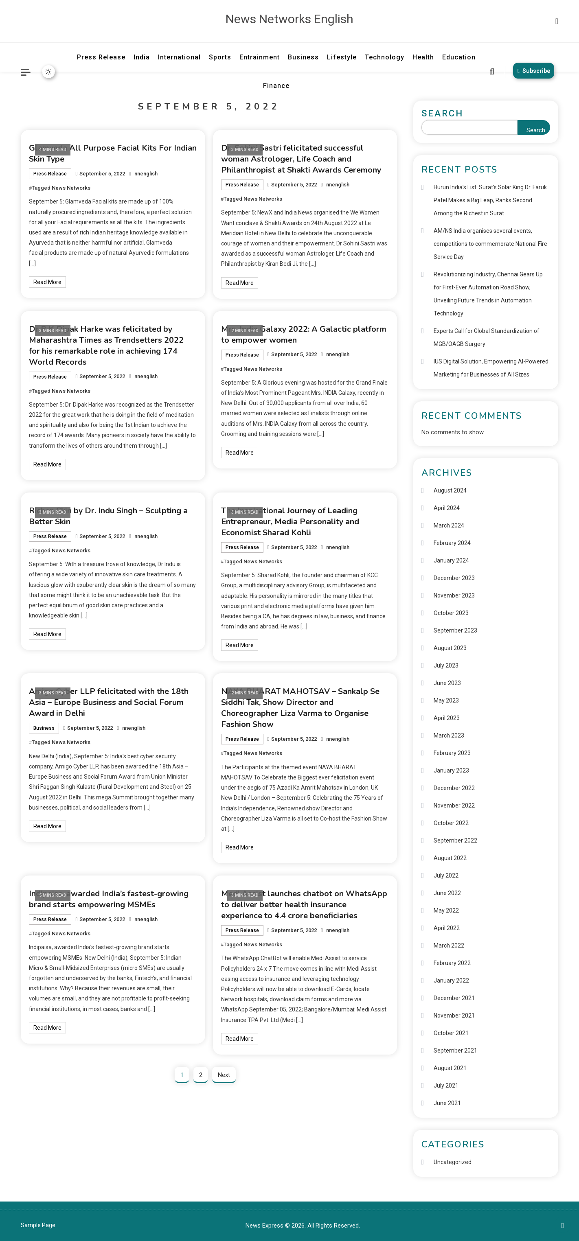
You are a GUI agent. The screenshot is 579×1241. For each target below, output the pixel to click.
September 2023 (455, 630)
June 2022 (447, 893)
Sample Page (38, 1225)
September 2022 (455, 840)
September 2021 (455, 1050)
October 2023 (451, 613)
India (142, 57)
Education (459, 57)
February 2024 (452, 543)
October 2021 (451, 1033)
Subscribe (533, 70)
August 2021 (450, 1068)
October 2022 (451, 823)
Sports (220, 57)
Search (442, 113)
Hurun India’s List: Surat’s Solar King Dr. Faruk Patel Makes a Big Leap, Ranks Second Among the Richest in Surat (490, 200)
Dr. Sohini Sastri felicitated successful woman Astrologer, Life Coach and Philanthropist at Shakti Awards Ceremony (301, 158)
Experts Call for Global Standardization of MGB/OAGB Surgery (487, 337)
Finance (276, 86)
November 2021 (454, 1015)
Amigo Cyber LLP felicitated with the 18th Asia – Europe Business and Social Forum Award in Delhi (109, 702)
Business (303, 57)
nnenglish (146, 174)
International (179, 57)
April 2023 (447, 718)
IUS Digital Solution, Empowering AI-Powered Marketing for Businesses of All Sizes (491, 368)
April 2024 (447, 508)
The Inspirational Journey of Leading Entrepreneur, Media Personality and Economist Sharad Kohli (290, 521)
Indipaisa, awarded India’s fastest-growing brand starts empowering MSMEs (109, 899)
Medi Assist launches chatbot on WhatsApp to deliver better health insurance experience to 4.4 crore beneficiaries (304, 904)
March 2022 (449, 945)
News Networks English (289, 19)
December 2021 (454, 998)
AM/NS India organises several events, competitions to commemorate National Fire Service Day (490, 244)
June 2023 (447, 683)
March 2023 (449, 735)
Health (423, 57)
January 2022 (451, 980)
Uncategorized (453, 1162)
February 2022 (452, 963)
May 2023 (446, 700)
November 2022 (454, 805)
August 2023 (450, 648)
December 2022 (454, 788)
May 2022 (446, 910)
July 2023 (446, 665)
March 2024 (449, 525)
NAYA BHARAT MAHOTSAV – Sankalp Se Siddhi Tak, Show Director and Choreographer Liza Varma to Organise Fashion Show (300, 708)
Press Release (101, 57)
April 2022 (447, 928)
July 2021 (446, 1085)
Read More (47, 282)
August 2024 (450, 490)
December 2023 (454, 578)
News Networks (71, 188)
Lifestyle (342, 57)
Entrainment (259, 57)
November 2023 (454, 595)
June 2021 (447, 1103)
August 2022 (450, 858)
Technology (384, 57)
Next (224, 1075)
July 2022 (446, 875)
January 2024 (451, 560)
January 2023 (451, 770)
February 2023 (452, 753)
